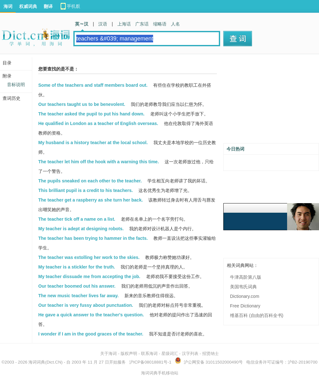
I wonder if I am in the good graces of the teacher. (90, 333)
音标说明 (16, 84)
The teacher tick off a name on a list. (76, 219)
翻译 (48, 6)
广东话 (142, 23)
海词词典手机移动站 (159, 373)
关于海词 (108, 353)
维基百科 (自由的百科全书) (256, 315)
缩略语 (160, 23)
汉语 (102, 23)
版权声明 (129, 353)
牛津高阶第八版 (245, 277)
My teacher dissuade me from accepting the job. (89, 276)
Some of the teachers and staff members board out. (92, 85)
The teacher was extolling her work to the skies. (88, 257)
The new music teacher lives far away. (78, 295)
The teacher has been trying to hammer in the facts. (93, 238)
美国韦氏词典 (243, 286)
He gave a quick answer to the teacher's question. (91, 314)
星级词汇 (169, 353)
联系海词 (149, 353)
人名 (175, 23)
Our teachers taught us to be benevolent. (81, 104)
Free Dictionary (245, 305)
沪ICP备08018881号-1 (150, 362)
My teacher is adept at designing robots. (81, 228)
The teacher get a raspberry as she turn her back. (90, 200)
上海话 (124, 23)
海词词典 (36, 362)
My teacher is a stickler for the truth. (76, 266)
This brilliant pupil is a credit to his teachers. (85, 190)
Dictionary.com (244, 296)
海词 (8, 6)
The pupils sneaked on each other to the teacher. (90, 180)
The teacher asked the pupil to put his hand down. (91, 113)
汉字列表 (190, 353)
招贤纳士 (210, 353)
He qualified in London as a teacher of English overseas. (98, 123)
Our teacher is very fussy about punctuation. (85, 305)
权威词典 (28, 6)
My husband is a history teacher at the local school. (93, 142)
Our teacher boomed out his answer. (76, 286)
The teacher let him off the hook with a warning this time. (98, 161)
